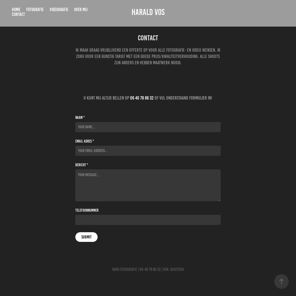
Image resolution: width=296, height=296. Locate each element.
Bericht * (81, 165)
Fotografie (35, 9)
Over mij (81, 9)
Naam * (80, 118)
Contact (18, 14)
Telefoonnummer (87, 210)
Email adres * (84, 141)
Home (16, 9)
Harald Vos (148, 12)
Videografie (59, 9)
